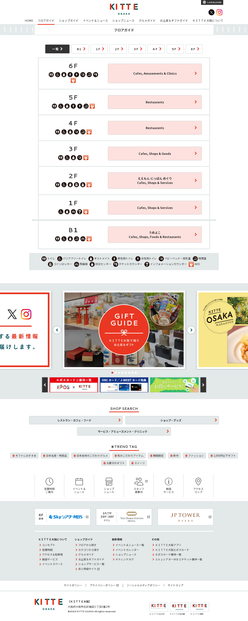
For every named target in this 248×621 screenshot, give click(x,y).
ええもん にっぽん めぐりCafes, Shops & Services (155, 180)
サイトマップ (175, 585)
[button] (112, 373)
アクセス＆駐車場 (52, 554)
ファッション (196, 455)
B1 (79, 49)
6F (193, 49)
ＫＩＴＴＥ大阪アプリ (168, 545)
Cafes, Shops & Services (155, 207)
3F (136, 49)
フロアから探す (87, 545)
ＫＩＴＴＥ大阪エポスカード (172, 550)
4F (155, 49)
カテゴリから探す (88, 550)
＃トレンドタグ (125, 559)
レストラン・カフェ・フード (74, 420)
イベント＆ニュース (95, 20)
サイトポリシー (73, 585)
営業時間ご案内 (50, 486)
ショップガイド (68, 20)
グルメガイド (147, 20)
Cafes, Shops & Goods (155, 153)
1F (98, 49)
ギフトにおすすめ (25, 455)
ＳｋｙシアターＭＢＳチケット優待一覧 (178, 559)
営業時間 (47, 550)
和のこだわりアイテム (130, 455)
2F (117, 49)
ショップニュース (123, 20)
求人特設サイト (87, 569)
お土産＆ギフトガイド (174, 20)
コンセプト (48, 545)
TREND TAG (125, 446)
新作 (176, 455)
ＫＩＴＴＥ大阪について (207, 20)
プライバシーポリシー (103, 585)
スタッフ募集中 (139, 486)
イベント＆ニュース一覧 (130, 545)
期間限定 (158, 455)
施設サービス (168, 486)
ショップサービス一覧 (91, 564)
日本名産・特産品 (56, 455)
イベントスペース (52, 564)
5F (174, 49)
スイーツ (139, 463)
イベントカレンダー (127, 550)
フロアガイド (46, 20)
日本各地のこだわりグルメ (92, 455)
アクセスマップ (198, 486)
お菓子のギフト (115, 463)
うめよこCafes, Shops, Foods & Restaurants (155, 234)
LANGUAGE (214, 2)
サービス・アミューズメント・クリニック (122, 431)
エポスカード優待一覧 (168, 554)
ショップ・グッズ (170, 420)
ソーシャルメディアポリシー (143, 585)
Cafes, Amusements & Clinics (155, 73)
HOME (29, 20)
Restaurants (155, 102)
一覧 (55, 49)
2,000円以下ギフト (225, 455)
